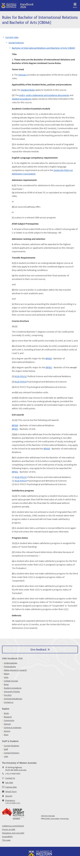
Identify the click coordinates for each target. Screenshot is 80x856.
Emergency (10, 800)
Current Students (11, 745)
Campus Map (11, 787)
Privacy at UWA (8, 829)
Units (6, 677)
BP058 (49, 358)
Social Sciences (16, 42)
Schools (7, 724)
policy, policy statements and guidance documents (44, 95)
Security (8, 796)
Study (6, 713)
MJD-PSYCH (21, 381)
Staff (6, 749)
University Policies (12, 691)
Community (9, 720)
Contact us (8, 702)
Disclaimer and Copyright (13, 833)
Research (8, 716)
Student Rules (28, 89)
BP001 (49, 367)
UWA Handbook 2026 (12, 658)
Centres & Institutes (12, 727)
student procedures (21, 98)
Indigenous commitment (13, 825)
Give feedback (38, 649)
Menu (75, 5)
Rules (6, 684)
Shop (6, 734)
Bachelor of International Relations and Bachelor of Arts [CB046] (43, 47)
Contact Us (10, 778)
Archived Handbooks (13, 698)
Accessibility (7, 836)
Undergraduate (10, 663)
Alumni (7, 731)
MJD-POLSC (21, 376)
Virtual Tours (11, 791)
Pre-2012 (8, 695)
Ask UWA (9, 782)
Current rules (11, 37)
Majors (7, 673)
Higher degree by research (15, 670)
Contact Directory (11, 752)
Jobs (6, 756)
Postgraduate (10, 666)
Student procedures (12, 688)
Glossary (22, 74)
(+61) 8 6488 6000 (12, 773)
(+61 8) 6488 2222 (12, 803)
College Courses (11, 680)
